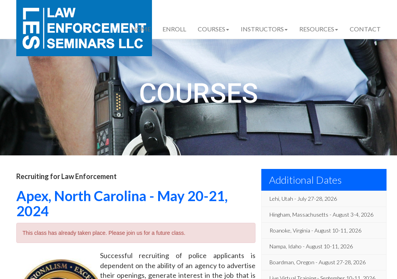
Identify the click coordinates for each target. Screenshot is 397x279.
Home (141, 29)
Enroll (174, 29)
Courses (213, 29)
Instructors (264, 29)
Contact (365, 29)
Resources (318, 29)
